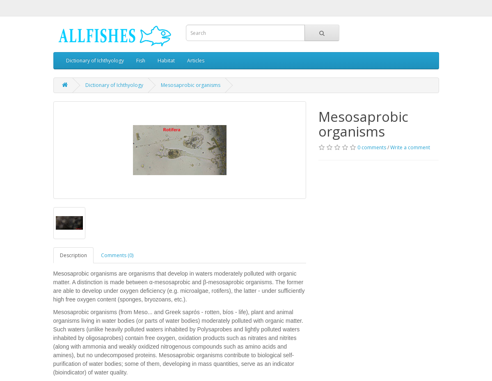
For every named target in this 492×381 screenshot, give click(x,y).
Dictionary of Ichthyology (95, 60)
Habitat (166, 60)
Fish (140, 60)
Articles (195, 60)
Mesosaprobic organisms (190, 85)
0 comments (371, 147)
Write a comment (410, 147)
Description (73, 255)
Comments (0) (117, 255)
